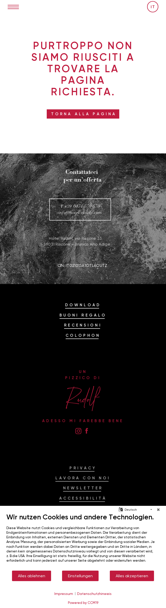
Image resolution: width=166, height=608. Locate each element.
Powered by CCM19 (83, 603)
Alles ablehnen (31, 575)
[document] (83, 541)
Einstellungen (80, 575)
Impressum (63, 593)
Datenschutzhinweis (94, 593)
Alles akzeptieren (132, 575)
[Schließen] (158, 509)
